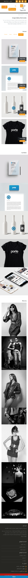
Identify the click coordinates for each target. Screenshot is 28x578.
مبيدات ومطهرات (22, 555)
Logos (10, 34)
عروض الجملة (23, 549)
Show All (21, 34)
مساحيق (23, 558)
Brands (5, 34)
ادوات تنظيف (23, 544)
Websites (15, 34)
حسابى (10, 1)
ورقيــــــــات (23, 560)
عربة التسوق (6, 1)
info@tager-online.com (15, 571)
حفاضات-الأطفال (22, 547)
